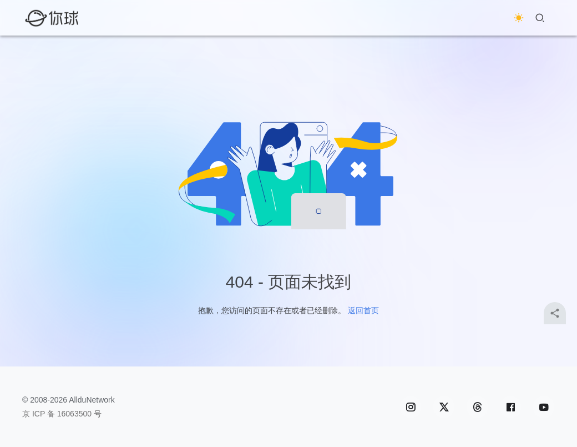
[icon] (410, 407)
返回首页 (363, 310)
